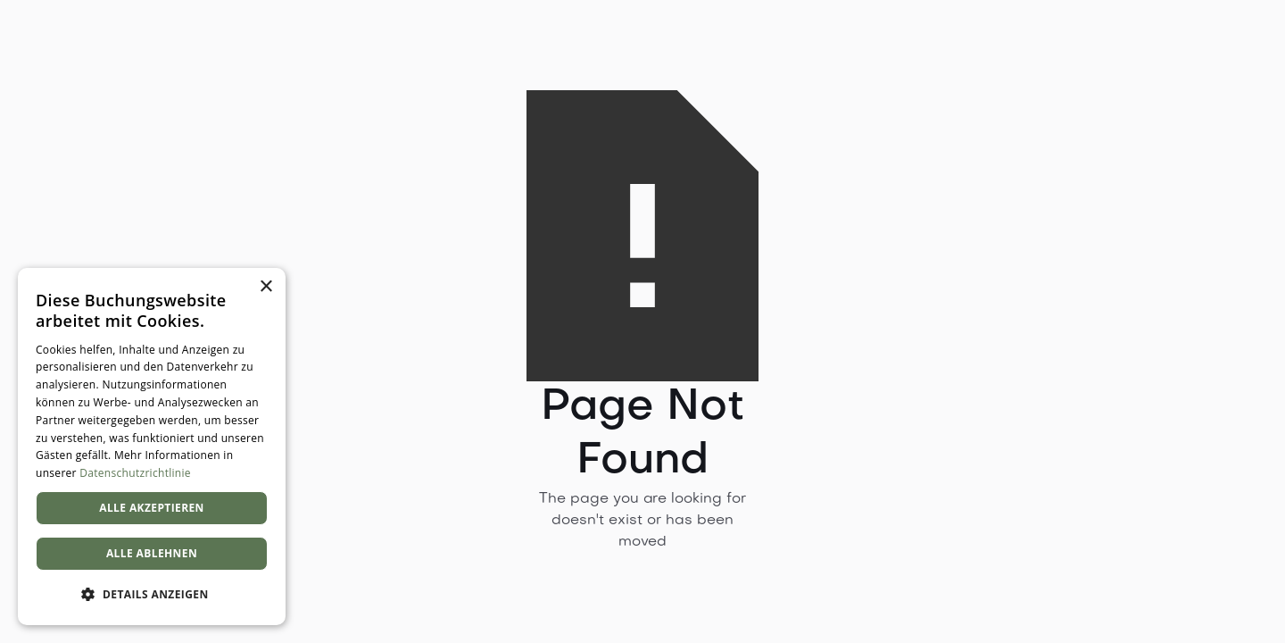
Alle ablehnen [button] (151, 553)
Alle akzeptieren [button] (151, 507)
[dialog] (152, 446)
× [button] (265, 287)
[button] (152, 594)
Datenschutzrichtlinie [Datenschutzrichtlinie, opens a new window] (135, 472)
